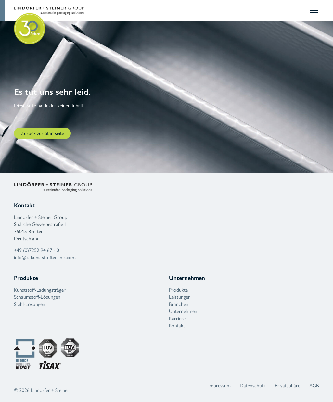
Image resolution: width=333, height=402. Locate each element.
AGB (314, 386)
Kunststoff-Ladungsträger (40, 290)
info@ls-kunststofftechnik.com (45, 257)
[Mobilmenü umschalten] (314, 10)
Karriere (177, 318)
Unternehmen (183, 311)
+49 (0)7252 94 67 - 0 (36, 250)
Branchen (178, 304)
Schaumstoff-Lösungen (37, 297)
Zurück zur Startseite (42, 133)
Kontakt (177, 325)
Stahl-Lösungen (29, 304)
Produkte (178, 290)
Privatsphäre (287, 386)
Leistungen (180, 297)
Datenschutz (252, 386)
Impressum (219, 386)
